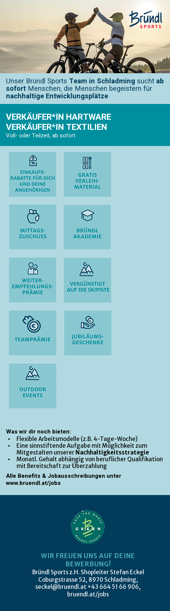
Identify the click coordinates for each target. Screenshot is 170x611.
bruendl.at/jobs (88, 594)
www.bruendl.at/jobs (33, 483)
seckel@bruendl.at (60, 586)
